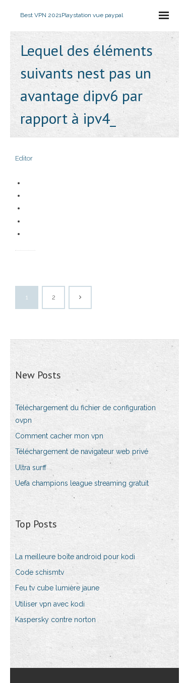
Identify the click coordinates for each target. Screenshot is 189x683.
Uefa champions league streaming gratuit (82, 483)
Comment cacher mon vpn (59, 436)
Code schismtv (39, 572)
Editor (24, 158)
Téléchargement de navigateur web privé (81, 451)
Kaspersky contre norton (55, 620)
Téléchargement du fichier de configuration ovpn (85, 414)
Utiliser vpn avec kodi (50, 604)
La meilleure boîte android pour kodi (75, 557)
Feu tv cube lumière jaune (57, 588)
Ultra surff (30, 468)
